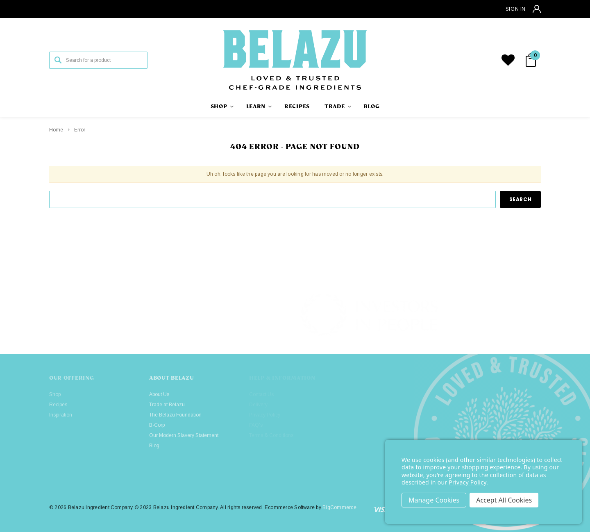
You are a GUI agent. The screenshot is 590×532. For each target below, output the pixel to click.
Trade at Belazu (167, 404)
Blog (154, 445)
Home (56, 130)
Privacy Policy (467, 482)
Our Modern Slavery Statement (183, 435)
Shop (55, 394)
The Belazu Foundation (175, 415)
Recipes (58, 404)
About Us (159, 394)
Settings (434, 500)
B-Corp (157, 425)
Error (79, 130)
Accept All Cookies (504, 500)
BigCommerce (339, 507)
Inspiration (60, 415)
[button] (516, 315)
